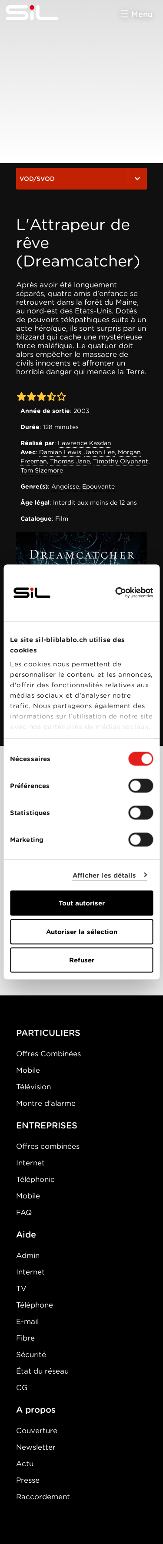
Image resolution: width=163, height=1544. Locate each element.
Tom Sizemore (41, 470)
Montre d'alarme (46, 1103)
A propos (36, 1409)
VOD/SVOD (81, 179)
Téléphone (34, 1305)
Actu (24, 1463)
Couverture (36, 1430)
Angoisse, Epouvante (83, 486)
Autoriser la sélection (81, 931)
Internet (30, 1162)
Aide (26, 1234)
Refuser (81, 960)
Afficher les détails (104, 875)
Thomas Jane (70, 461)
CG (21, 1387)
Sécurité (31, 1354)
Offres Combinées (48, 1053)
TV (21, 1288)
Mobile (28, 1070)
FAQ (24, 1212)
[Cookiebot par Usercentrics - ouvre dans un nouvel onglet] (116, 593)
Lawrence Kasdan (84, 442)
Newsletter (36, 1447)
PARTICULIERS (48, 1033)
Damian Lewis (60, 452)
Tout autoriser (82, 903)
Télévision (33, 1086)
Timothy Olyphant (120, 461)
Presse (28, 1480)
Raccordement (43, 1496)
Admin (28, 1255)
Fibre (25, 1338)
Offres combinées (48, 1146)
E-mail (27, 1321)
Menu (142, 14)
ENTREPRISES (46, 1125)
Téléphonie (35, 1179)
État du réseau (42, 1371)
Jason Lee (99, 452)
